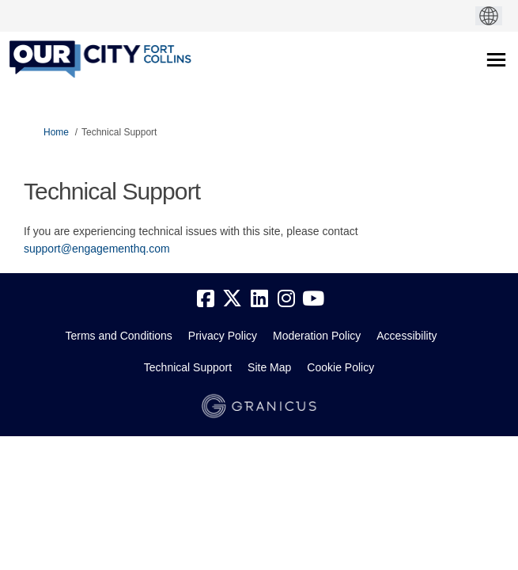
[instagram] (286, 299)
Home (56, 132)
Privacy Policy (222, 335)
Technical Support (188, 367)
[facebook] (205, 299)
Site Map (269, 367)
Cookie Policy (340, 367)
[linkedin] (259, 299)
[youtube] (313, 299)
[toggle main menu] (496, 60)
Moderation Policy (317, 335)
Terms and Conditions (118, 335)
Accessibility (406, 335)
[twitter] (232, 299)
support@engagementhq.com (97, 248)
